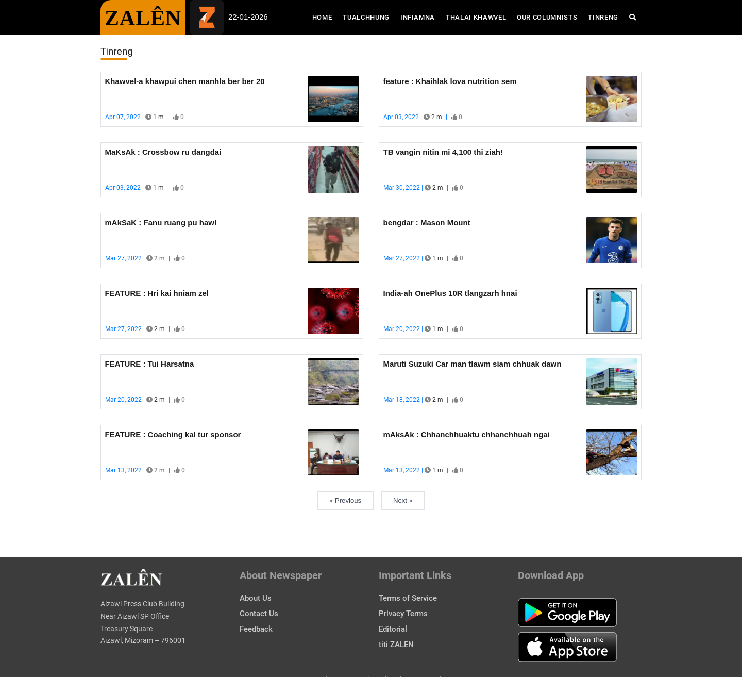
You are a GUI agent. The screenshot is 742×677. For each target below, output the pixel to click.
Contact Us (259, 613)
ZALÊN (143, 18)
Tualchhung (366, 17)
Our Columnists (547, 17)
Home (325, 16)
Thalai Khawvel (476, 17)
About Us (256, 598)
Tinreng (603, 17)
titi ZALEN (396, 644)
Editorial (393, 629)
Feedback (256, 629)
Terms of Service (408, 598)
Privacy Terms (403, 613)
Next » (403, 500)
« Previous (345, 500)
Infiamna (417, 17)
